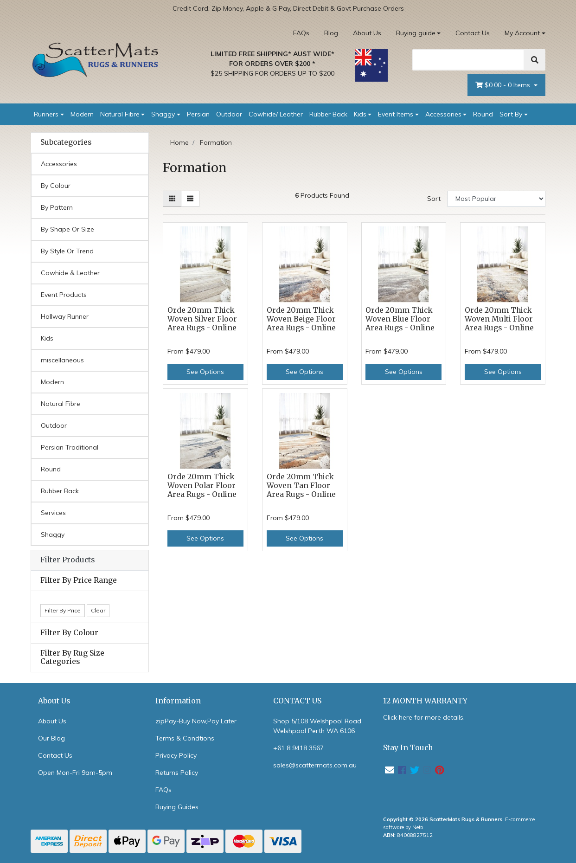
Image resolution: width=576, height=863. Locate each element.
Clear (98, 610)
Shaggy (163, 114)
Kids (360, 114)
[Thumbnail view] (172, 199)
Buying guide (415, 33)
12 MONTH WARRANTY (425, 700)
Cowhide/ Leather (276, 114)
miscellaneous (62, 360)
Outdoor (229, 114)
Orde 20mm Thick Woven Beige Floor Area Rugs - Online (301, 319)
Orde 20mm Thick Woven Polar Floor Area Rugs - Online (202, 485)
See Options (205, 371)
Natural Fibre (120, 114)
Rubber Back (328, 114)
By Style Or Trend (67, 251)
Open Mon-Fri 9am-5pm (75, 772)
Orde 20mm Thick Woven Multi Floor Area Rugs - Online (499, 319)
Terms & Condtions (184, 738)
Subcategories (65, 142)
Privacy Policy (176, 755)
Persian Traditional (69, 447)
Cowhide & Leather (70, 273)
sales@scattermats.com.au (315, 765)
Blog (331, 33)
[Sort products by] (496, 199)
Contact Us (472, 33)
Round (483, 114)
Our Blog (51, 738)
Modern (82, 114)
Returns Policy (176, 772)
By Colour (55, 185)
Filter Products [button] (67, 560)
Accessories (443, 114)
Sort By (510, 114)
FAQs (301, 33)
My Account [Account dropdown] (522, 33)
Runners (46, 114)
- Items (503, 85)
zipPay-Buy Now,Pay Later (196, 721)
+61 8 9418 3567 (298, 748)
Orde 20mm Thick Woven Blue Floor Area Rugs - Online (400, 319)
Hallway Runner (65, 316)
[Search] (468, 60)
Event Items (395, 114)
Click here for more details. (424, 717)
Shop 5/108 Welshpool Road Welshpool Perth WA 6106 (317, 726)
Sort (434, 198)
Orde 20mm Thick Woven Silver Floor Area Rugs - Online (202, 319)
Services (53, 513)
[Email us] (389, 770)
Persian (198, 114)
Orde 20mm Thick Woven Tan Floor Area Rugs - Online (301, 485)
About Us (367, 33)
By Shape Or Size (67, 229)
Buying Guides (176, 807)
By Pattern (57, 207)
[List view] (190, 199)
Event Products (64, 294)
